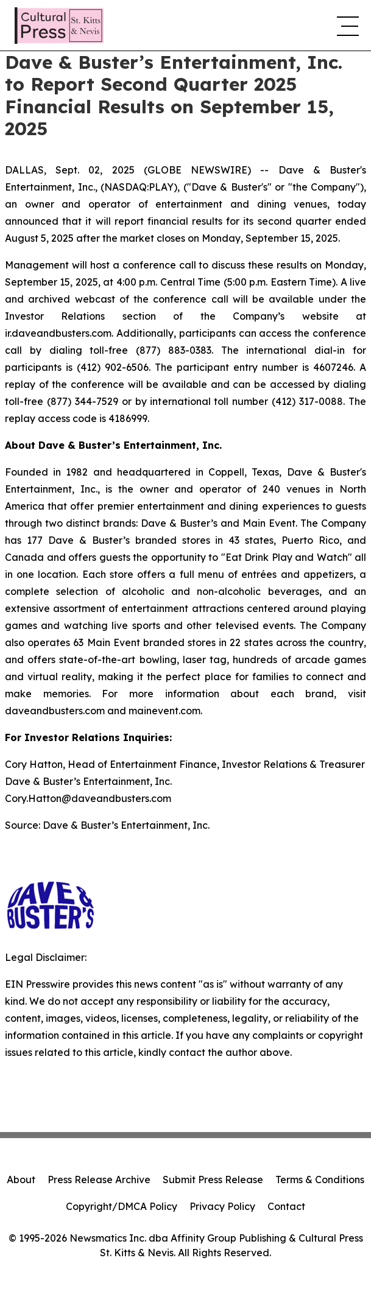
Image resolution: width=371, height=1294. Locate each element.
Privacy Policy (222, 1206)
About (21, 1179)
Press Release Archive (99, 1179)
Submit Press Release (213, 1179)
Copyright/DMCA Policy (121, 1206)
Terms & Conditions (319, 1179)
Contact (286, 1206)
